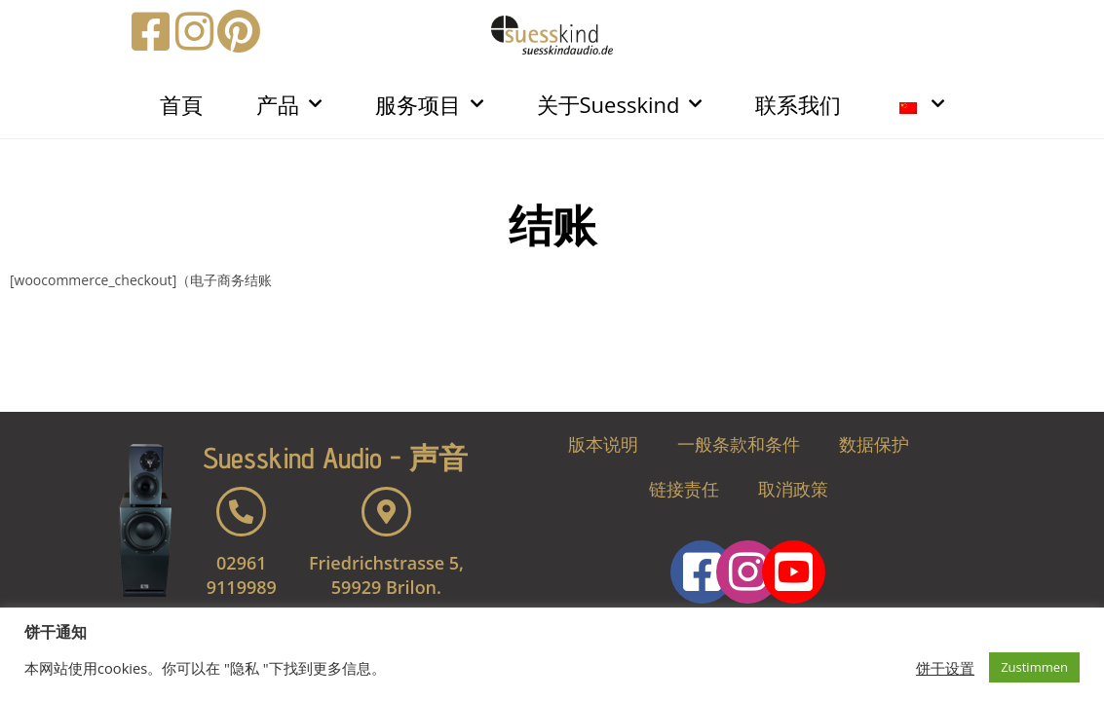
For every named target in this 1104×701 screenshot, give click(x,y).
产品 (289, 104)
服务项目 (429, 104)
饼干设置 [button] (945, 668)
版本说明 (603, 444)
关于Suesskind (620, 104)
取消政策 (793, 488)
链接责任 (684, 488)
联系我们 (798, 104)
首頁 (181, 104)
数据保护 (874, 444)
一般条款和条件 (738, 444)
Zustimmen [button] (1034, 667)
